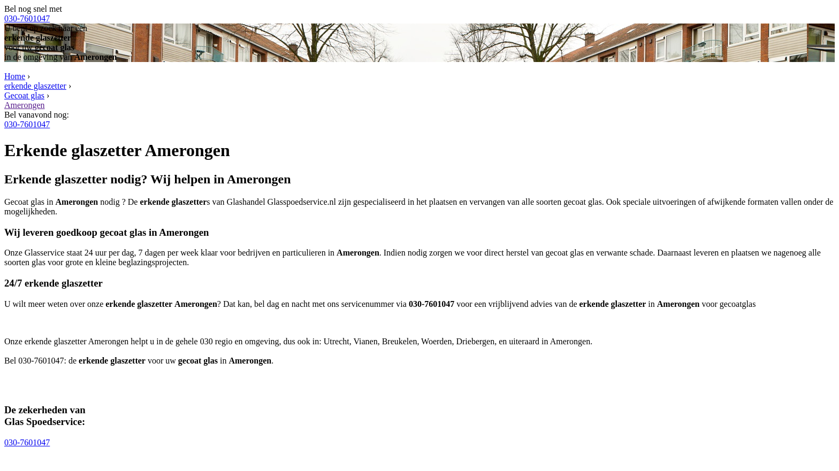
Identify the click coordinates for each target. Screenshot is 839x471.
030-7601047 (27, 18)
